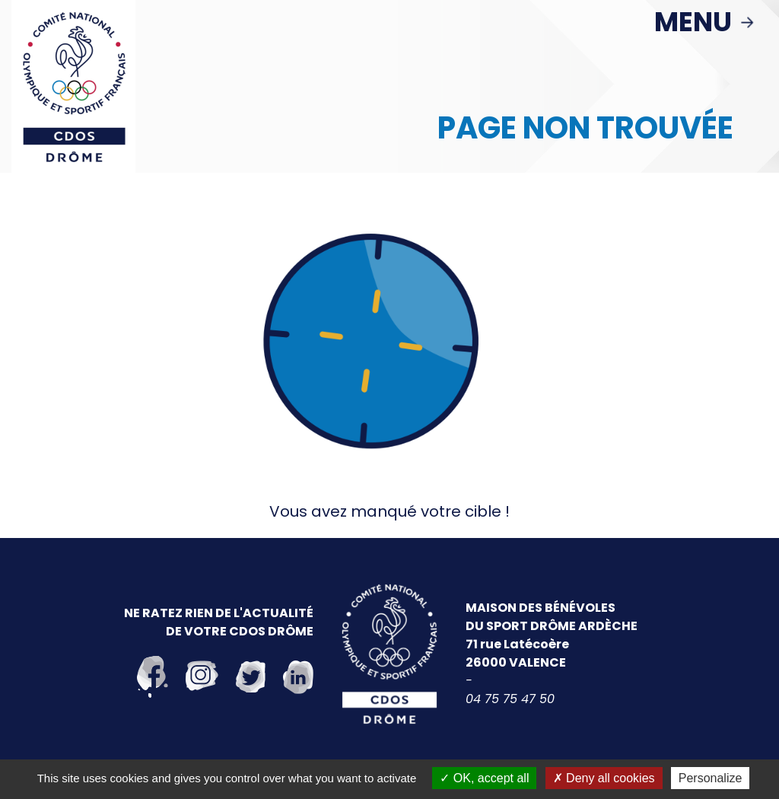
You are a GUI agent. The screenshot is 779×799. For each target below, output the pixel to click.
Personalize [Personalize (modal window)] (710, 778)
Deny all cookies (604, 778)
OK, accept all (484, 778)
